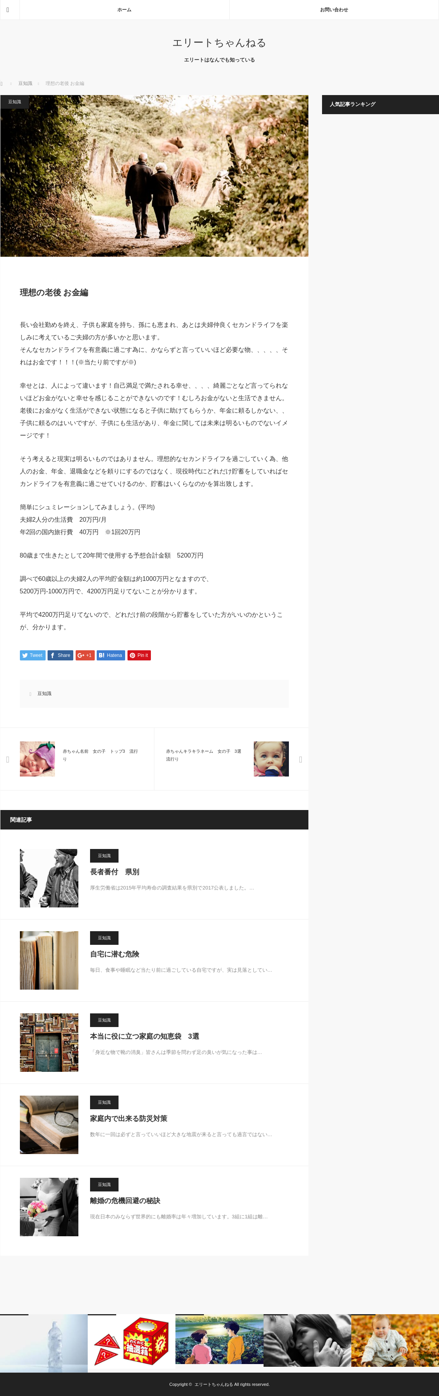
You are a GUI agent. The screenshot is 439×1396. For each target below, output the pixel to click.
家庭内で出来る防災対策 (128, 1118)
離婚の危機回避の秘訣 (125, 1201)
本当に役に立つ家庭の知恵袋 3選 (144, 1036)
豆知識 (25, 83)
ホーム (124, 9)
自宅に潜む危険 (114, 954)
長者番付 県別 (114, 872)
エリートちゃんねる (219, 42)
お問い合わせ (334, 9)
